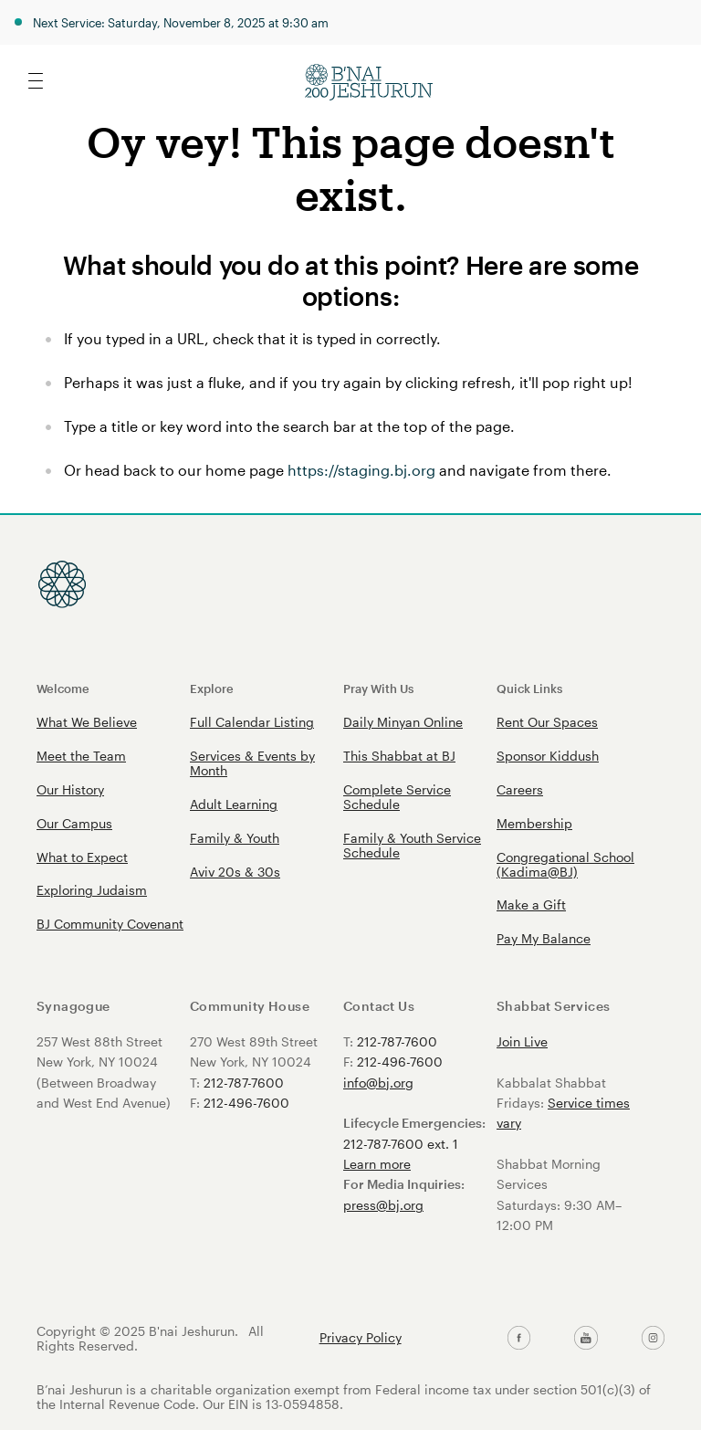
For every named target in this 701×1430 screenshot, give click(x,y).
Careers (520, 789)
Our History (70, 789)
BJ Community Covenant (110, 923)
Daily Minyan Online (403, 722)
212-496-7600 (246, 1102)
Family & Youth (234, 838)
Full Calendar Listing (252, 722)
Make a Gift (531, 904)
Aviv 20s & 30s (235, 871)
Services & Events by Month (252, 763)
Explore (212, 688)
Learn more (377, 1164)
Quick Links (529, 688)
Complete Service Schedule (397, 797)
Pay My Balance (544, 938)
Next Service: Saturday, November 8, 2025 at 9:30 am (181, 22)
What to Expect (82, 857)
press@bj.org (383, 1205)
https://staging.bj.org (361, 469)
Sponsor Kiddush (548, 755)
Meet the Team (81, 755)
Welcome (63, 688)
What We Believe (87, 722)
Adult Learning (233, 804)
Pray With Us (378, 688)
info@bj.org (378, 1082)
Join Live (522, 1041)
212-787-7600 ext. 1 (400, 1143)
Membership (534, 823)
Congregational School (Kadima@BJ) (565, 864)
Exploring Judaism (92, 890)
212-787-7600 (244, 1082)
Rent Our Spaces (547, 722)
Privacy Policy (360, 1337)
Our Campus (74, 823)
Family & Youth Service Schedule (412, 845)
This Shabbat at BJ (399, 755)
